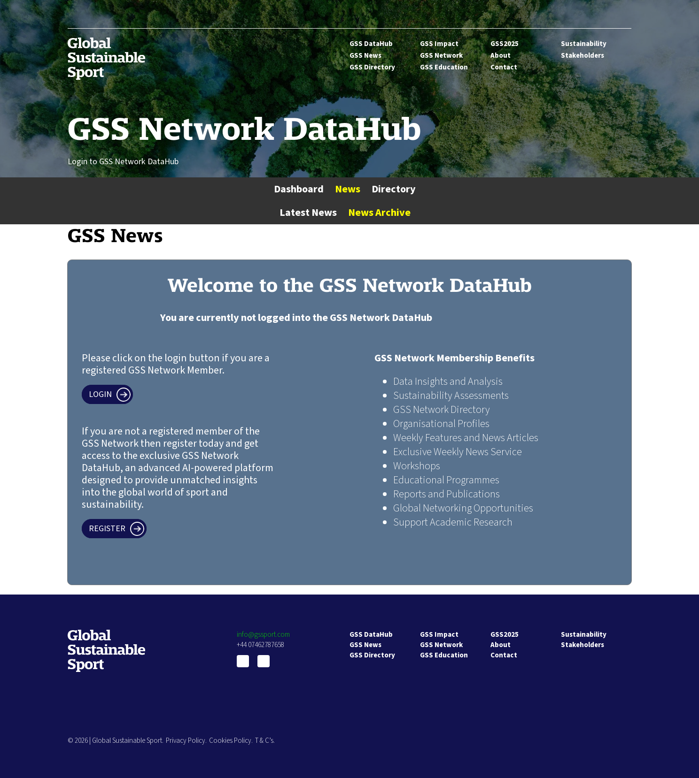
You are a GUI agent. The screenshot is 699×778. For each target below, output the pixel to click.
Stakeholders (582, 56)
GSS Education (444, 67)
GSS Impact (439, 44)
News (347, 189)
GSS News (365, 56)
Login (100, 394)
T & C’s (264, 741)
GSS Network (441, 56)
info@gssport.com (263, 635)
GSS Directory (372, 67)
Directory (394, 189)
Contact (503, 67)
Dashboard (299, 189)
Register (107, 528)
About (500, 56)
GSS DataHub (371, 44)
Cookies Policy (230, 741)
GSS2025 (504, 44)
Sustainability (583, 44)
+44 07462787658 (260, 645)
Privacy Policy (185, 741)
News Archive (379, 212)
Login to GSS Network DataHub (123, 162)
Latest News (308, 212)
